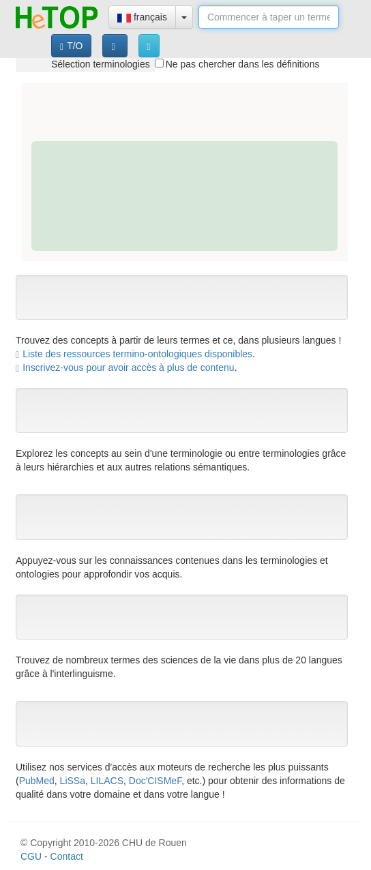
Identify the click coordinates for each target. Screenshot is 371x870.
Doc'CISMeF (155, 780)
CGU (31, 856)
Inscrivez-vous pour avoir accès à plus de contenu (125, 367)
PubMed (37, 780)
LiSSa (72, 780)
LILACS (107, 780)
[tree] (85, 64)
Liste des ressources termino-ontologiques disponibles (134, 353)
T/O (71, 46)
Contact (66, 856)
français (142, 17)
